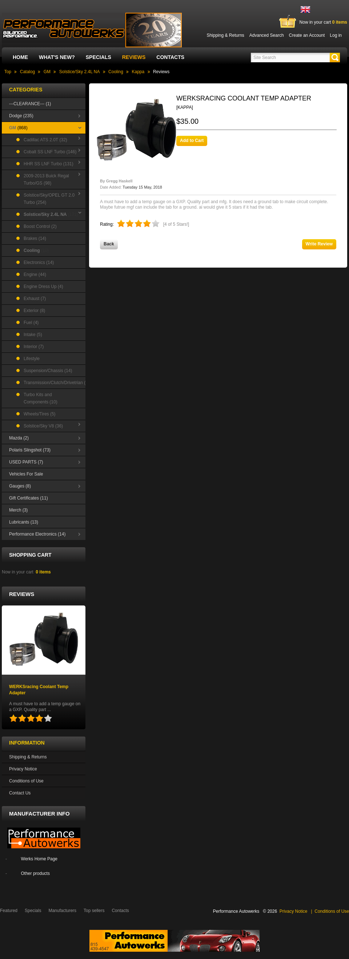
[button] (335, 57)
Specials (98, 57)
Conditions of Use (26, 781)
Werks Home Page (39, 858)
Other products (35, 873)
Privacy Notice (23, 768)
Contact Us (20, 793)
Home (20, 57)
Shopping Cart (30, 555)
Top (7, 71)
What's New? (57, 57)
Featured (8, 910)
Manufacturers (62, 910)
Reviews (134, 57)
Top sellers (94, 910)
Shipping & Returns (28, 756)
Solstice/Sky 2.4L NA (79, 71)
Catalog (27, 71)
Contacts (170, 57)
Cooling (115, 71)
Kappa (138, 71)
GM (47, 71)
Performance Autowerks (236, 911)
